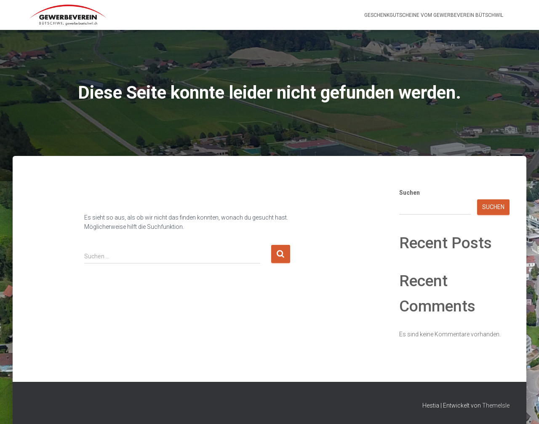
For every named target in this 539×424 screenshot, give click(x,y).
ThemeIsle (496, 405)
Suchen (409, 192)
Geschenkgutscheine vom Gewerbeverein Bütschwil (433, 15)
